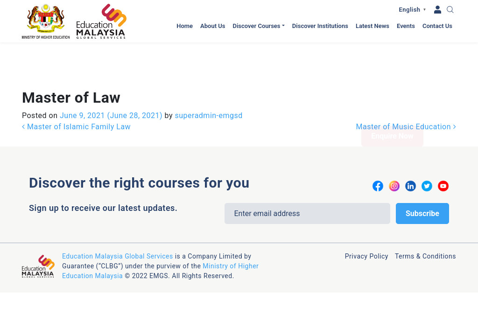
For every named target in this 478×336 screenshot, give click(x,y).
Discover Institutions (320, 25)
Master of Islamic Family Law (76, 84)
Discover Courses (256, 25)
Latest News (372, 25)
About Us (212, 25)
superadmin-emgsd (208, 73)
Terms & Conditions (425, 213)
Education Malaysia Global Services (117, 213)
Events (406, 25)
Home (184, 25)
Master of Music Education (406, 84)
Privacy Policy (366, 213)
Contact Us (437, 25)
